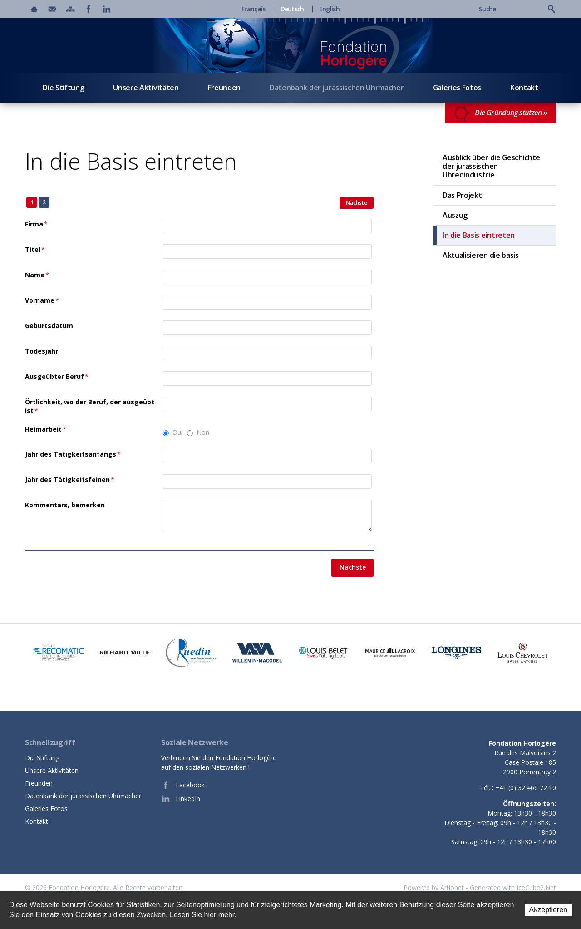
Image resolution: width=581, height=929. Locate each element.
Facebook (183, 785)
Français (253, 9)
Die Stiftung (63, 88)
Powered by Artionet (434, 887)
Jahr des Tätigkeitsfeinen (69, 479)
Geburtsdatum (49, 325)
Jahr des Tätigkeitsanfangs (73, 454)
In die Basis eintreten (479, 235)
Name (37, 274)
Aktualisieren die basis (481, 255)
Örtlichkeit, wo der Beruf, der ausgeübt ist (89, 406)
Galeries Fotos (457, 88)
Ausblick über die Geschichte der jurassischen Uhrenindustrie (491, 166)
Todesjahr (41, 351)
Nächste (356, 202)
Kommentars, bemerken (65, 505)
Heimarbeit (45, 429)
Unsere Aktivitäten (145, 88)
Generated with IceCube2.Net (513, 887)
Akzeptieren (548, 910)
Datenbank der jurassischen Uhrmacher (337, 88)
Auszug (455, 215)
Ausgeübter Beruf (57, 376)
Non (203, 432)
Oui (177, 432)
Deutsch (292, 9)
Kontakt (524, 88)
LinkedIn (180, 798)
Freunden (224, 88)
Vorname (42, 300)
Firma (36, 224)
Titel (35, 249)
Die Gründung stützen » (500, 113)
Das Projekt (462, 195)
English (329, 9)
